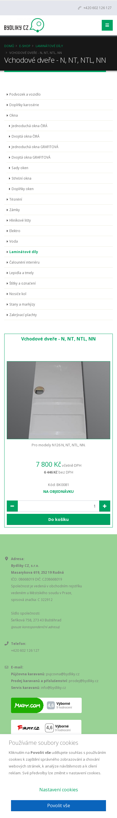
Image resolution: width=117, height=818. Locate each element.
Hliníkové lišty (20, 220)
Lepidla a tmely (21, 272)
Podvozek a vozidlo (25, 94)
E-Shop (25, 46)
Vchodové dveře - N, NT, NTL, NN (58, 339)
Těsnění (15, 199)
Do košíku (58, 519)
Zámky (14, 209)
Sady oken (20, 167)
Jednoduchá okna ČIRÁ (29, 125)
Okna (13, 115)
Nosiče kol (17, 293)
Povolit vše (58, 805)
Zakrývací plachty (23, 314)
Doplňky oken (23, 188)
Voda (13, 241)
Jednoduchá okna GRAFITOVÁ (35, 146)
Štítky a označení (22, 283)
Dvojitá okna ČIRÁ (25, 136)
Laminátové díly (49, 46)
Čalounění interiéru (24, 262)
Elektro (14, 230)
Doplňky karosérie (24, 104)
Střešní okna (21, 178)
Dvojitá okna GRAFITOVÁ (31, 157)
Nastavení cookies (58, 790)
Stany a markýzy (22, 304)
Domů (9, 46)
